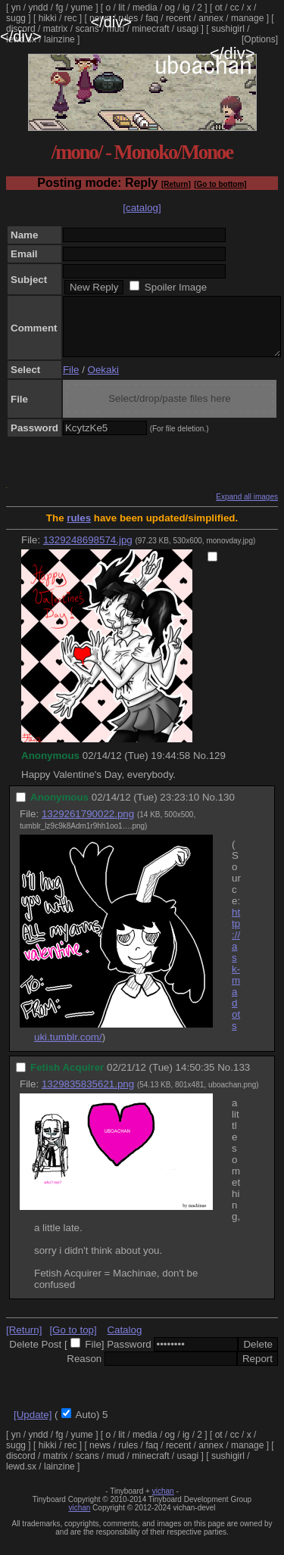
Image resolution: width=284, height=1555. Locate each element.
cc (234, 7)
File (71, 381)
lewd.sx (21, 39)
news (100, 18)
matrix (55, 28)
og (170, 7)
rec (70, 18)
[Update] (32, 1426)
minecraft (150, 28)
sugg (16, 18)
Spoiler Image (176, 287)
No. (201, 767)
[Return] (176, 184)
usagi (188, 28)
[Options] (260, 39)
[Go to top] (72, 1341)
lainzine (59, 39)
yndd (38, 7)
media (145, 7)
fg (59, 7)
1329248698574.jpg (88, 551)
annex (210, 18)
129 (217, 767)
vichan (163, 1502)
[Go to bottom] (220, 184)
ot (219, 7)
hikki (48, 18)
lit (121, 7)
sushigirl (228, 28)
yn (16, 7)
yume (81, 7)
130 (226, 808)
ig (186, 7)
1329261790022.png (88, 825)
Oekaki (103, 381)
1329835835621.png (88, 1095)
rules (128, 18)
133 (241, 1078)
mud (115, 28)
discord (21, 28)
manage (247, 18)
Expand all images (247, 508)
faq (151, 18)
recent (178, 18)
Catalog (124, 1341)
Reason (84, 1370)
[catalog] (142, 207)
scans (86, 28)
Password (129, 1355)
